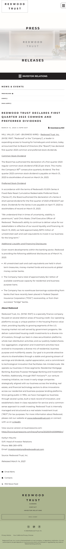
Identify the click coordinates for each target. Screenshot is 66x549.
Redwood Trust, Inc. (50, 134)
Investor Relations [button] (33, 76)
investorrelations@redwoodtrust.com (26, 449)
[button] (63, 5)
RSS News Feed (11, 484)
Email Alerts (6, 103)
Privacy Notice (6, 535)
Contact (33, 507)
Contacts (8, 478)
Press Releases (6, 93)
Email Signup (33, 516)
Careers (33, 503)
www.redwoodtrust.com (38, 418)
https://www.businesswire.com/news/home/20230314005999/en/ (32, 432)
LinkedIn (16, 422)
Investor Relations (33, 510)
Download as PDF (56, 128)
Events (4, 98)
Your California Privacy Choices (23, 535)
